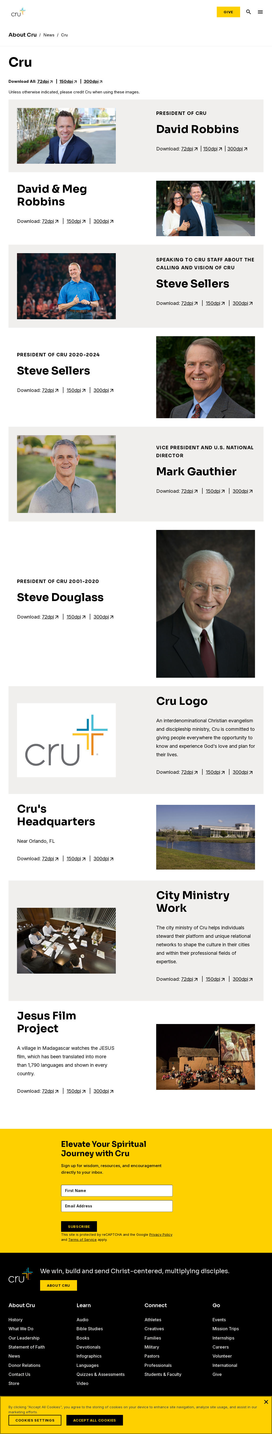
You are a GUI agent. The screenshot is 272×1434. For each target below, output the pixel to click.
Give (228, 12)
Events (219, 1319)
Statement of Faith (26, 1347)
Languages (87, 1365)
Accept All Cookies (94, 1420)
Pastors (151, 1356)
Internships (223, 1338)
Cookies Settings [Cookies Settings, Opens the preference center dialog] (34, 1420)
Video (82, 1383)
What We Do (20, 1328)
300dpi (91, 81)
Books (82, 1338)
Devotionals (88, 1347)
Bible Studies (89, 1328)
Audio (82, 1319)
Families (152, 1338)
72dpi (43, 81)
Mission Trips (225, 1328)
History (15, 1319)
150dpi (66, 81)
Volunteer (222, 1356)
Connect (155, 1305)
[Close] (266, 1402)
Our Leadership (24, 1338)
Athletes (152, 1319)
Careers (220, 1347)
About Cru (58, 1285)
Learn (83, 1305)
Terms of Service (82, 1240)
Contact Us (19, 1374)
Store (13, 1383)
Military (151, 1347)
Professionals (158, 1365)
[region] (136, 1415)
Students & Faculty (162, 1374)
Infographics (88, 1356)
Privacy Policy (160, 1235)
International (224, 1365)
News (14, 1356)
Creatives (154, 1328)
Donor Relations (24, 1365)
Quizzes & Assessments (100, 1374)
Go (216, 1305)
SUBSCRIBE (79, 1226)
